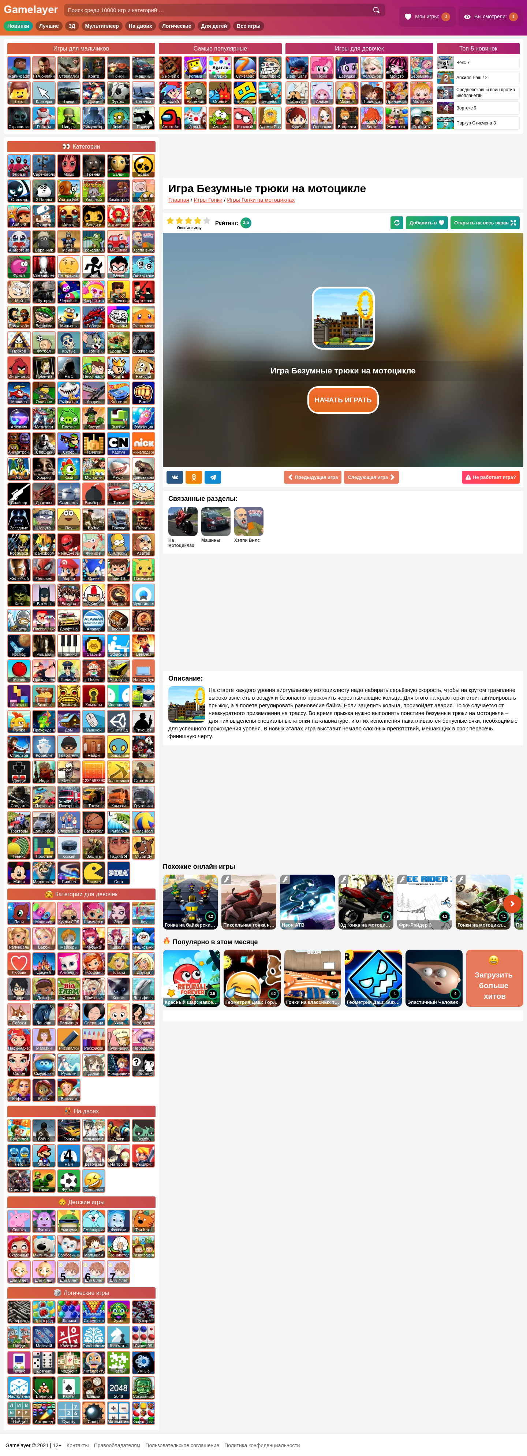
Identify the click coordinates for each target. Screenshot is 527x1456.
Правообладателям (117, 1445)
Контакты (78, 1445)
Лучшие (49, 26)
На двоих (140, 26)
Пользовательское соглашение (182, 1445)
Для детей (214, 26)
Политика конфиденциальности (262, 1445)
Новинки (18, 26)
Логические (176, 26)
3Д (72, 26)
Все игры (249, 26)
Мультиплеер (102, 26)
